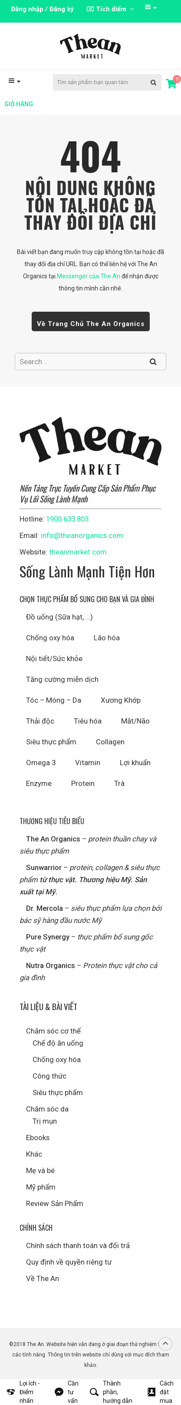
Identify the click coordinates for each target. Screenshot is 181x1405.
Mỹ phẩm (41, 1187)
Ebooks (37, 1137)
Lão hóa (107, 637)
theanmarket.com (78, 552)
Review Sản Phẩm (54, 1203)
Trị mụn (45, 1121)
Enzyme (39, 783)
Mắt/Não (135, 721)
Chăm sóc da (47, 1109)
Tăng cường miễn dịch (62, 679)
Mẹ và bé (40, 1170)
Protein (83, 783)
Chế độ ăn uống (58, 1043)
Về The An (42, 1278)
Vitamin (87, 762)
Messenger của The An (88, 276)
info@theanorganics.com (82, 535)
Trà (119, 783)
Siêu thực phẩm (51, 741)
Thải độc (40, 721)
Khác (34, 1154)
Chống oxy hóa (50, 637)
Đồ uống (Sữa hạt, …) (59, 617)
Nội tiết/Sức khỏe (54, 658)
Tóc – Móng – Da (53, 700)
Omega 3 (41, 762)
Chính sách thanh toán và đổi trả (78, 1245)
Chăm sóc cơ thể (53, 1031)
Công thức (49, 1076)
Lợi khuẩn (135, 762)
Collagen (110, 741)
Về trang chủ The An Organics (91, 324)
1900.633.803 (67, 519)
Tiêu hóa (88, 721)
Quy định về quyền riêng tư (69, 1262)
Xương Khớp (121, 700)
